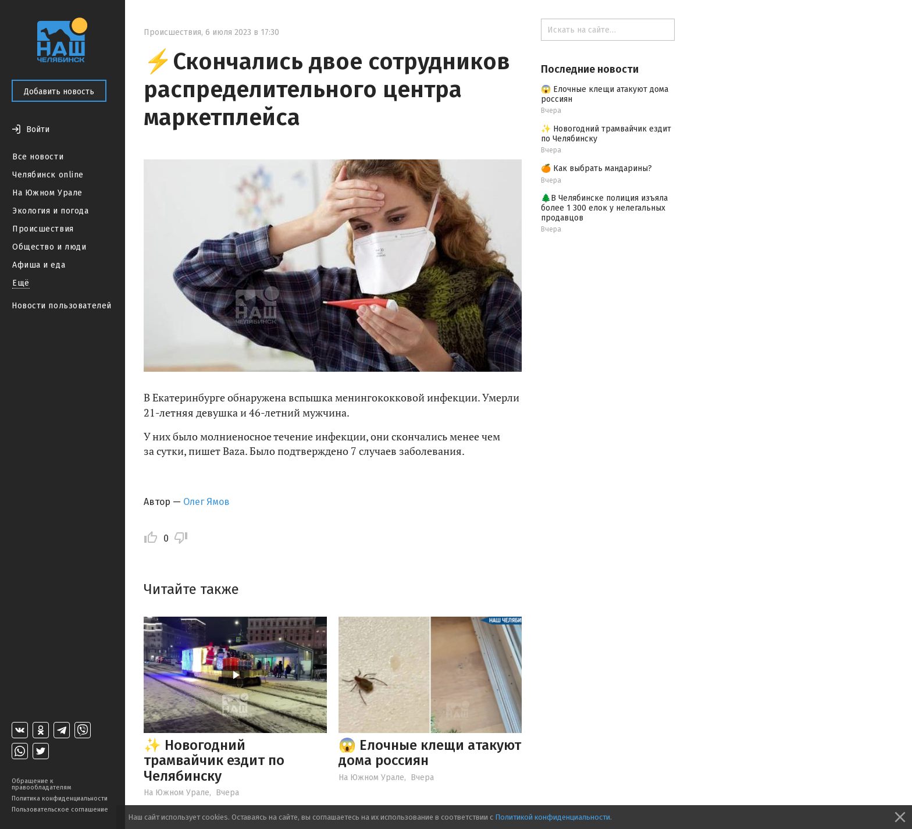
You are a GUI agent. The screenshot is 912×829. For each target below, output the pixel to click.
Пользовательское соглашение (60, 809)
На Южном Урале (47, 193)
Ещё (21, 283)
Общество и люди (49, 247)
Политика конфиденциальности (60, 798)
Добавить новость (59, 92)
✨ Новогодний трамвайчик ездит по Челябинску (214, 760)
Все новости (37, 157)
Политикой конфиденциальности (552, 817)
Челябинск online (48, 175)
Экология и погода (50, 211)
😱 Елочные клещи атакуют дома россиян (430, 752)
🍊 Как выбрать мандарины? (596, 168)
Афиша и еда (38, 265)
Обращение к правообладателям (41, 784)
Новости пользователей (62, 306)
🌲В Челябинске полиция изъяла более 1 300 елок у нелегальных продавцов (604, 208)
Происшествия (43, 229)
